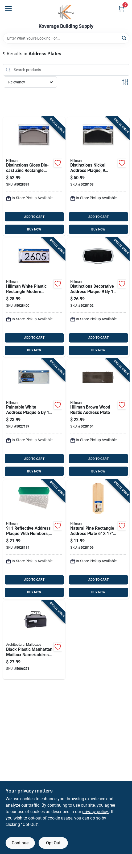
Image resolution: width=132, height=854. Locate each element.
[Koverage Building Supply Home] (66, 12)
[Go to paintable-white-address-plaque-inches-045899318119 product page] (34, 418)
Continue (20, 842)
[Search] (124, 37)
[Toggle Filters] (125, 82)
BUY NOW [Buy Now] (34, 229)
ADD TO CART (34, 217)
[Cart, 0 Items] (121, 8)
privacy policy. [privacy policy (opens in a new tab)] (95, 811)
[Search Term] (66, 38)
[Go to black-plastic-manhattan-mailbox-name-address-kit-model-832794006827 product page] (34, 640)
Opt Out (53, 842)
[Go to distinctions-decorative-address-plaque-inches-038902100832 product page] (98, 297)
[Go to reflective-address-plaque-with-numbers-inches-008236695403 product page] (34, 539)
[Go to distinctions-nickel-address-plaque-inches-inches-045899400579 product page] (98, 176)
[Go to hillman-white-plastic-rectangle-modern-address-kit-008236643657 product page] (34, 297)
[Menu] (8, 8)
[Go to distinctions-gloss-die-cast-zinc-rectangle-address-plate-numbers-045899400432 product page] (34, 176)
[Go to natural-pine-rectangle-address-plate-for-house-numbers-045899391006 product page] (98, 539)
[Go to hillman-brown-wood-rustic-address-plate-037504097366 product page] (98, 418)
